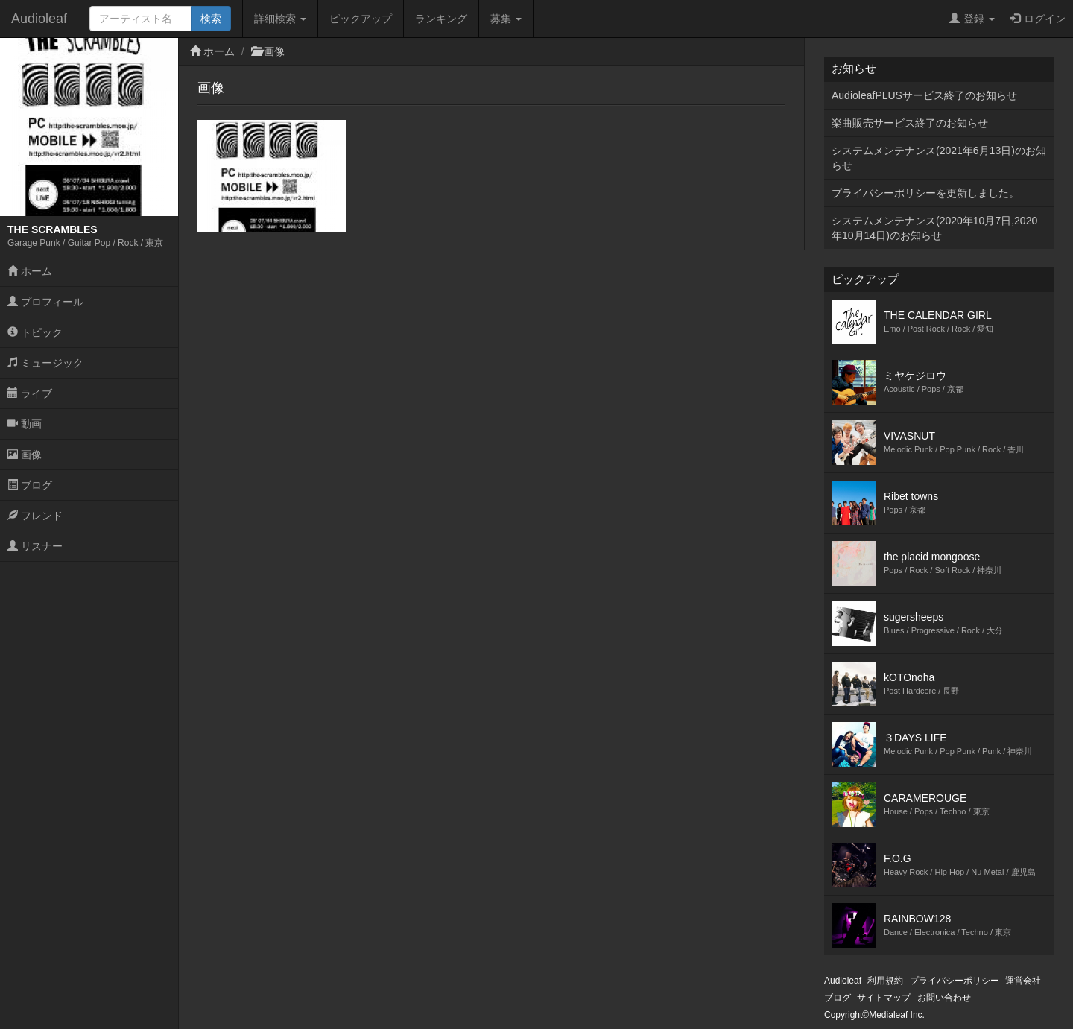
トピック (35, 332)
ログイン (1038, 19)
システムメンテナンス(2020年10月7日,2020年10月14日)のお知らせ (934, 228)
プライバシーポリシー (954, 980)
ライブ (29, 393)
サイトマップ (884, 997)
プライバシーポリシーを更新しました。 (925, 193)
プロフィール (45, 302)
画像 (24, 454)
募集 (506, 19)
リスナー (35, 546)
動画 (24, 424)
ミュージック (45, 363)
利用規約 (885, 980)
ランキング (441, 19)
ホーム (29, 271)
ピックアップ (360, 19)
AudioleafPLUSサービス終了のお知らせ (924, 95)
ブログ (29, 485)
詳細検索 (280, 19)
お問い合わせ (944, 997)
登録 (972, 19)
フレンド (35, 516)
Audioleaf (39, 18)
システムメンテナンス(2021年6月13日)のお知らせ (939, 158)
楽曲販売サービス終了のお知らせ (910, 123)
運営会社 (1023, 980)
